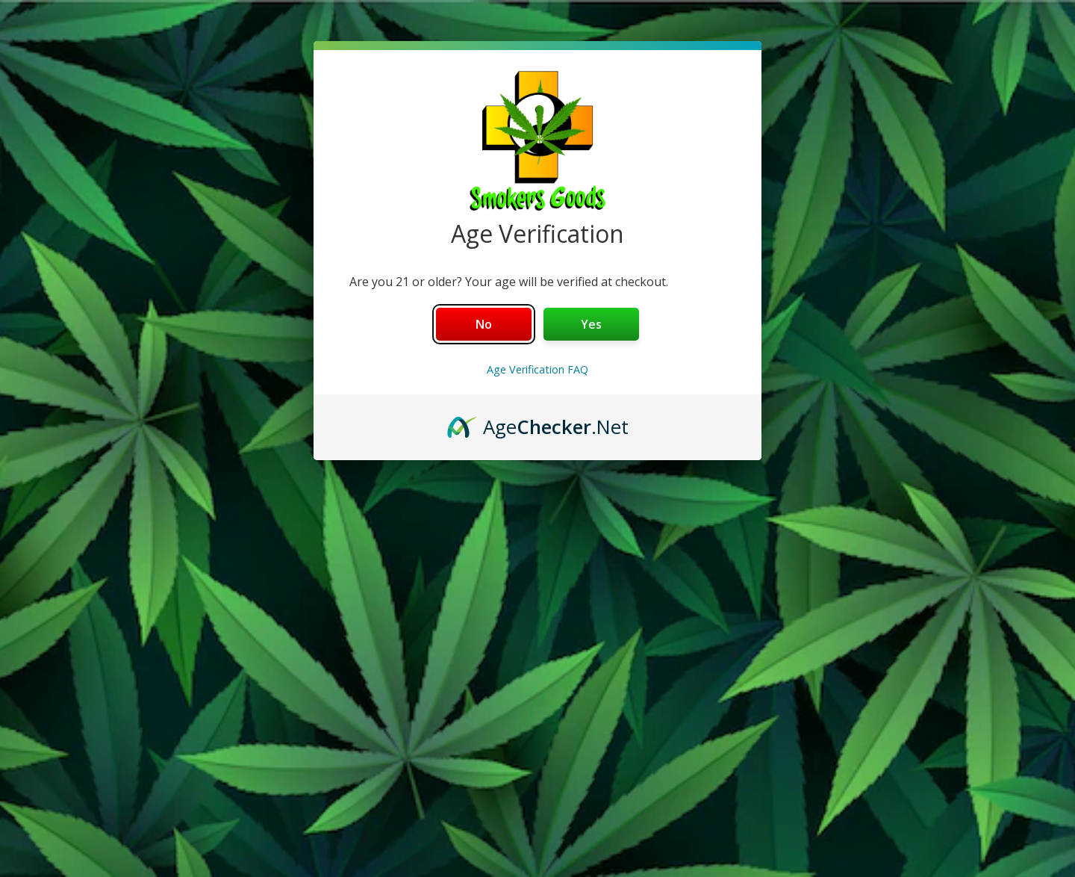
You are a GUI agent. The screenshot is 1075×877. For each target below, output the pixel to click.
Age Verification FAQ (537, 369)
